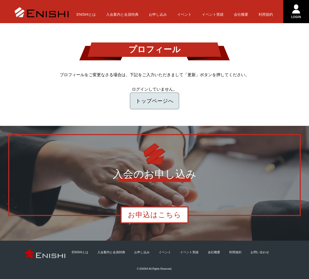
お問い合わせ (260, 252)
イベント (184, 14)
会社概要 (241, 14)
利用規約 (266, 14)
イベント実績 (213, 14)
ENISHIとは (86, 14)
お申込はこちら (154, 215)
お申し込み (158, 14)
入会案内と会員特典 (122, 14)
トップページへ (155, 101)
